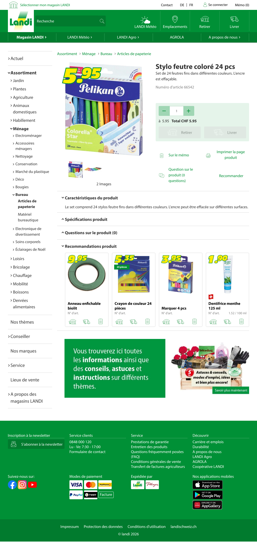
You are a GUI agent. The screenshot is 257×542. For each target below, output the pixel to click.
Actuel (17, 58)
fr (191, 4)
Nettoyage (24, 156)
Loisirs (18, 258)
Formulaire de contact (87, 451)
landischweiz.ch (184, 526)
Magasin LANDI (30, 37)
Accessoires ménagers (25, 146)
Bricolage (21, 267)
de (182, 4)
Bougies (22, 187)
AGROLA (177, 37)
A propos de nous (223, 37)
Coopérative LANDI (208, 466)
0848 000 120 (80, 441)
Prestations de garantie (150, 441)
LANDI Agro (126, 37)
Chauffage (22, 275)
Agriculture (23, 97)
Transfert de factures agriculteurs (158, 466)
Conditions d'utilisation (147, 526)
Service (18, 365)
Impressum (70, 526)
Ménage (21, 128)
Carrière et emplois (208, 441)
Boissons (21, 292)
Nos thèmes (22, 322)
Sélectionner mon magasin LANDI (45, 4)
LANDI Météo (78, 37)
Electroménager (29, 135)
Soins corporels (28, 241)
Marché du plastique (32, 171)
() (242, 4)
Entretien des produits (149, 446)
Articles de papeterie (134, 53)
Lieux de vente (25, 380)
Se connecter (218, 4)
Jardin (18, 80)
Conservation (27, 164)
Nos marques (24, 351)
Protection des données (103, 526)
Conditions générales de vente (156, 461)
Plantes (19, 89)
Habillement (24, 120)
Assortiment (24, 73)
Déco (20, 179)
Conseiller (20, 336)
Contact (166, 4)
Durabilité (201, 446)
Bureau (22, 194)
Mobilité (20, 284)
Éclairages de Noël (30, 249)
